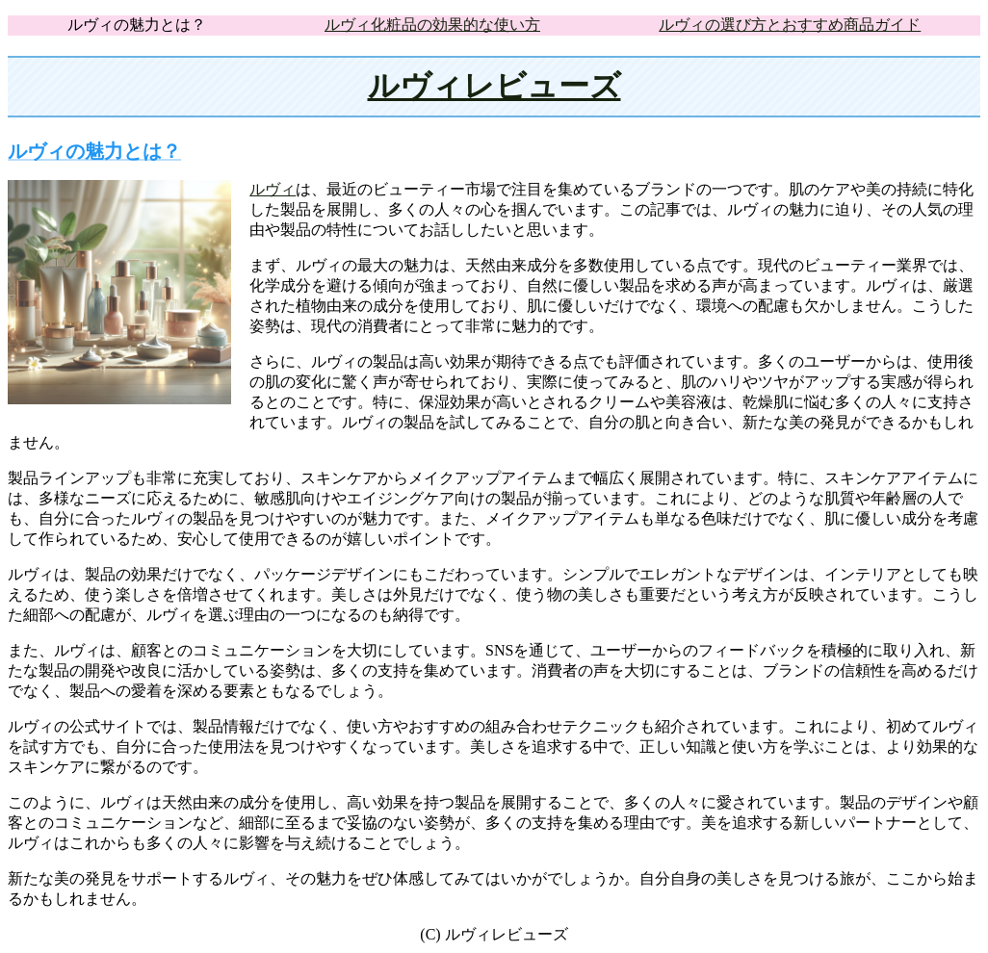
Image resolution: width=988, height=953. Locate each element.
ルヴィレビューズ (494, 85)
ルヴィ (272, 189)
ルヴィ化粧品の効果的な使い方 (432, 24)
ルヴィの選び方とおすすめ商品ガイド (790, 24)
